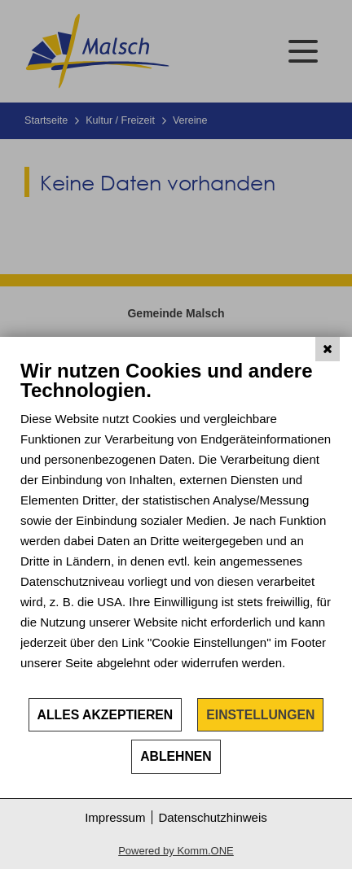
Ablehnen (176, 756)
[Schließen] (327, 349)
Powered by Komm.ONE (176, 851)
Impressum (115, 817)
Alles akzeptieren (105, 715)
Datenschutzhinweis (212, 817)
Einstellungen (260, 715)
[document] (176, 527)
